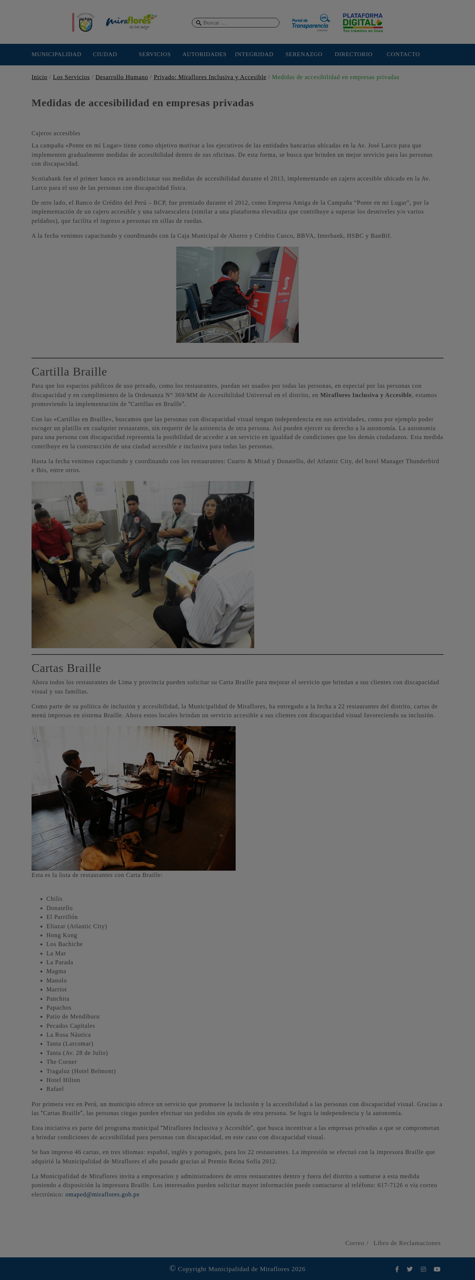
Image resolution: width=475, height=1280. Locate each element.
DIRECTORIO (354, 54)
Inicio (40, 77)
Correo (354, 1243)
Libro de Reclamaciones (407, 1243)
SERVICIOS (155, 54)
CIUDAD (105, 54)
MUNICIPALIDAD (55, 54)
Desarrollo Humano (121, 77)
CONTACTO (403, 54)
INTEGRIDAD (254, 54)
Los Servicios (71, 77)
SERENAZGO (303, 54)
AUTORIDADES (204, 54)
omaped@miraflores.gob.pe (102, 1194)
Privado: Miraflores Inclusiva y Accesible (210, 77)
